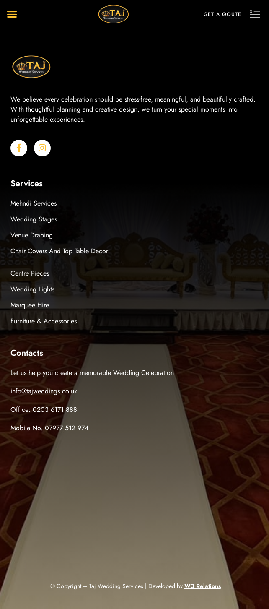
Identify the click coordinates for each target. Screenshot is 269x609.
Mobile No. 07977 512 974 (49, 428)
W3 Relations (202, 586)
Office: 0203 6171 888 (43, 409)
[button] (12, 14)
